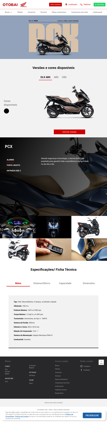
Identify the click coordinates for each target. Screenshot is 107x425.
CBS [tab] (64, 77)
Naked (7, 374)
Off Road (32, 375)
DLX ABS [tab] (45, 77)
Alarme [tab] (10, 160)
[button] (98, 283)
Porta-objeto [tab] (13, 165)
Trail (6, 381)
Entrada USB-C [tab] (14, 171)
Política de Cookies (22, 418)
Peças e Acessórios (59, 12)
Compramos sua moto (79, 12)
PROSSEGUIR (92, 416)
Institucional (97, 12)
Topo (101, 362)
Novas (57, 365)
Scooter (7, 371)
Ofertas (20, 12)
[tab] (6, 111)
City (6, 369)
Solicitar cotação (69, 132)
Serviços (43, 12)
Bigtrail (31, 368)
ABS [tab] (56, 77)
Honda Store (59, 393)
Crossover (32, 365)
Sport (31, 383)
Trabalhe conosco (61, 390)
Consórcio (31, 12)
